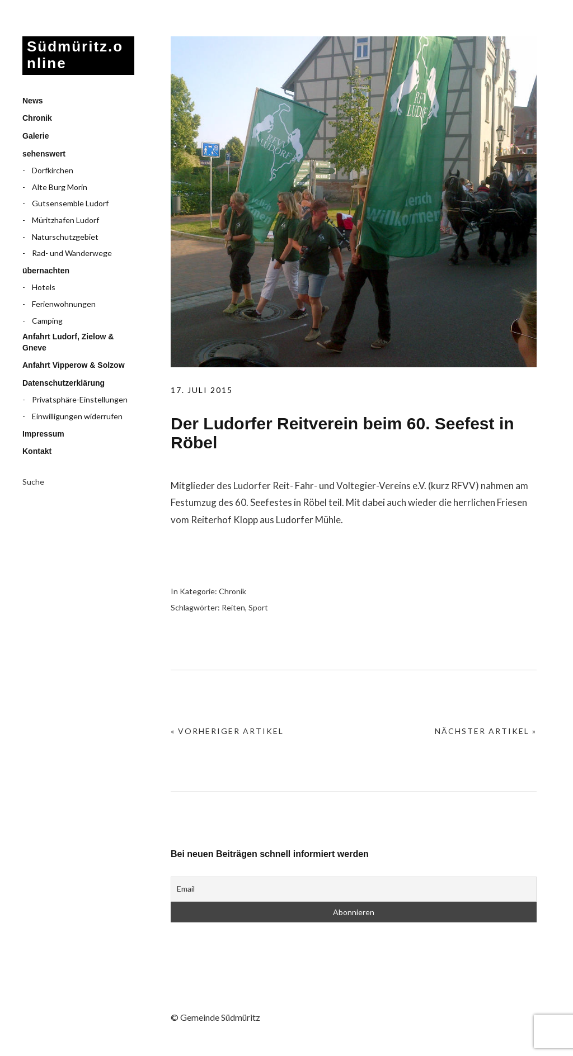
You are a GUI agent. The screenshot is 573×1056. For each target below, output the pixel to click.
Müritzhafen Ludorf (65, 220)
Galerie (35, 135)
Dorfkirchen (52, 170)
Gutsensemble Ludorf (70, 203)
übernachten (45, 270)
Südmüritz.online (75, 55)
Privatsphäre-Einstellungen (80, 399)
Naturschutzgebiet (65, 236)
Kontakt (36, 451)
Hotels (43, 287)
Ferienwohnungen (64, 304)
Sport (258, 607)
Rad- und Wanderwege (72, 253)
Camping (47, 320)
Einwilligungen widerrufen (77, 416)
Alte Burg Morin (59, 187)
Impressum (43, 433)
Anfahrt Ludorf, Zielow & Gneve (68, 342)
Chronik (37, 117)
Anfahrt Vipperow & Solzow (73, 365)
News (32, 100)
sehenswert (43, 153)
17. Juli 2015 (202, 390)
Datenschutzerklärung (63, 382)
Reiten (233, 607)
